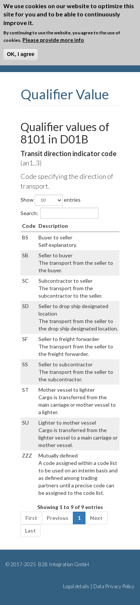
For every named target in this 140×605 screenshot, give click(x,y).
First (31, 518)
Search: (60, 213)
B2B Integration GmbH (63, 564)
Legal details (76, 586)
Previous (57, 518)
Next (96, 518)
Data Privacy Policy (113, 586)
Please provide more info (53, 40)
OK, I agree (20, 54)
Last (30, 530)
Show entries (51, 200)
